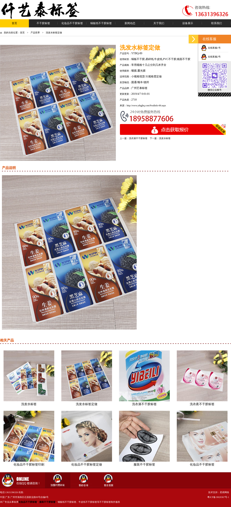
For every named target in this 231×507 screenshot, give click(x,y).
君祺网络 (224, 492)
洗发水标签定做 (86, 404)
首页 (14, 23)
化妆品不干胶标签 (72, 23)
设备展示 (187, 23)
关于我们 (158, 23)
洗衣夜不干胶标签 (202, 404)
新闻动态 (130, 23)
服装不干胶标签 (144, 464)
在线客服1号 (211, 47)
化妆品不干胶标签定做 (86, 464)
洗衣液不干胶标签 (138, 138)
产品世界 (35, 32)
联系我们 (216, 23)
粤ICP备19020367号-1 (218, 497)
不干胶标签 (43, 23)
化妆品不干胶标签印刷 (28, 464)
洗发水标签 (165, 138)
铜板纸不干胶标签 (101, 23)
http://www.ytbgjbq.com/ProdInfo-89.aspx (146, 105)
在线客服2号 (211, 56)
